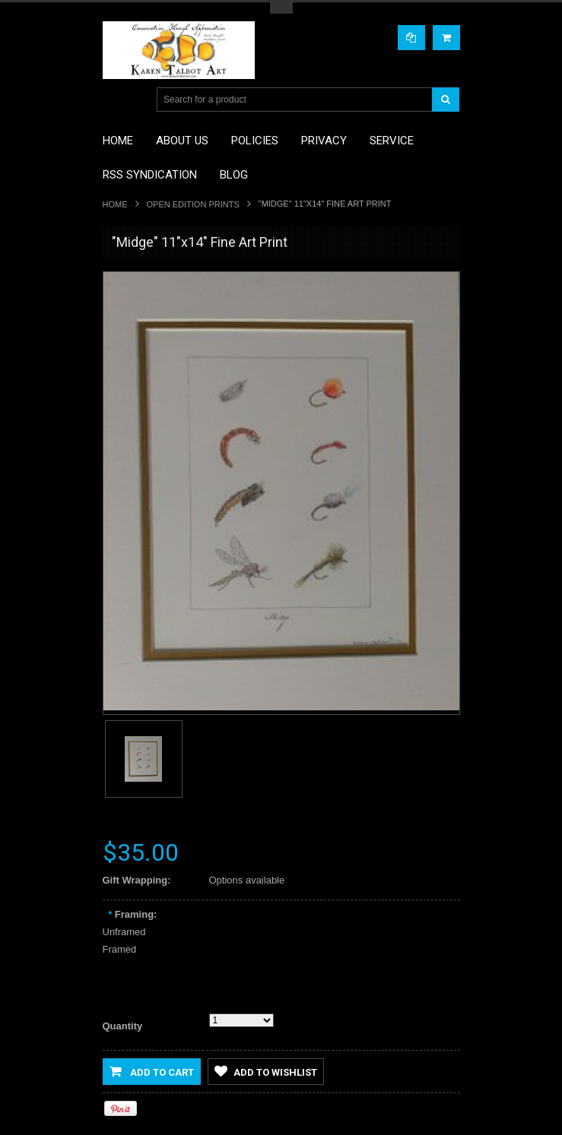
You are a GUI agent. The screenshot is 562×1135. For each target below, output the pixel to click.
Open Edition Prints (193, 204)
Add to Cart (152, 1071)
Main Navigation (116, 100)
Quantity (123, 1026)
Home (115, 204)
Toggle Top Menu (281, 8)
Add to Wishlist (265, 1071)
